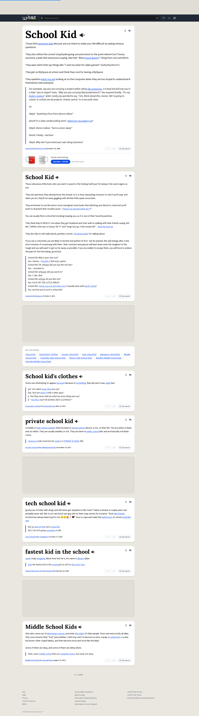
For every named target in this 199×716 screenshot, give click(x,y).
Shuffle (78, 675)
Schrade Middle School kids (38, 361)
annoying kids (45, 43)
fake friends (119, 513)
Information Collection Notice (86, 698)
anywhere (51, 530)
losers (72, 654)
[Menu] (174, 18)
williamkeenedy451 (49, 447)
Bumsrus (39, 296)
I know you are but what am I (76, 209)
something (81, 383)
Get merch (124, 148)
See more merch (77, 161)
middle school (45, 654)
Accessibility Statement (84, 692)
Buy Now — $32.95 (60, 161)
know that (46, 389)
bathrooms (107, 517)
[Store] (163, 18)
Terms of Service (29, 701)
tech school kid (89, 354)
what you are (48, 79)
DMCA (24, 704)
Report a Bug (80, 695)
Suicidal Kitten (47, 660)
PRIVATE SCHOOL (71, 441)
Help (24, 695)
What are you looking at (80, 121)
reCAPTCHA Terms (134, 695)
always (80, 558)
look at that (40, 526)
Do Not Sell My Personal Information (140, 698)
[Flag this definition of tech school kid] (130, 502)
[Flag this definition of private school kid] (130, 420)
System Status (80, 701)
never (28, 558)
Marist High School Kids (80, 358)
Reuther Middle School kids (109, 358)
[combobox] (99, 18)
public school (93, 431)
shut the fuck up (105, 226)
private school (78, 428)
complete (64, 654)
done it (43, 392)
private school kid (70, 354)
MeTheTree (40, 148)
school (55, 564)
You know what (81, 233)
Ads (23, 692)
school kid (55, 526)
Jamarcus (32, 441)
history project (36, 96)
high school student (46, 428)
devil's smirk (90, 286)
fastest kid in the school (34, 571)
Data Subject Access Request (86, 704)
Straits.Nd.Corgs (49, 406)
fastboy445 (50, 571)
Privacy (25, 698)
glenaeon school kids (110, 354)
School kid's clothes (48, 354)
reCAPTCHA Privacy (134, 692)
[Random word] (156, 18)
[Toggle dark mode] (169, 18)
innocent (60, 383)
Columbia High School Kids (53, 358)
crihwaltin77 (44, 537)
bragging (41, 558)
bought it (46, 261)
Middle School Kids (32, 660)
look (30, 564)
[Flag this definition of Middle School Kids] (130, 625)
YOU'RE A (35, 399)
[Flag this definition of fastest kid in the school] (130, 550)
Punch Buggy (91, 58)
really (107, 383)
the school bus (94, 89)
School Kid (29, 148)
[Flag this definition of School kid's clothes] (130, 375)
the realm (79, 633)
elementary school (55, 633)
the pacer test (78, 564)
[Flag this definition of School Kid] (129, 31)
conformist (115, 637)
